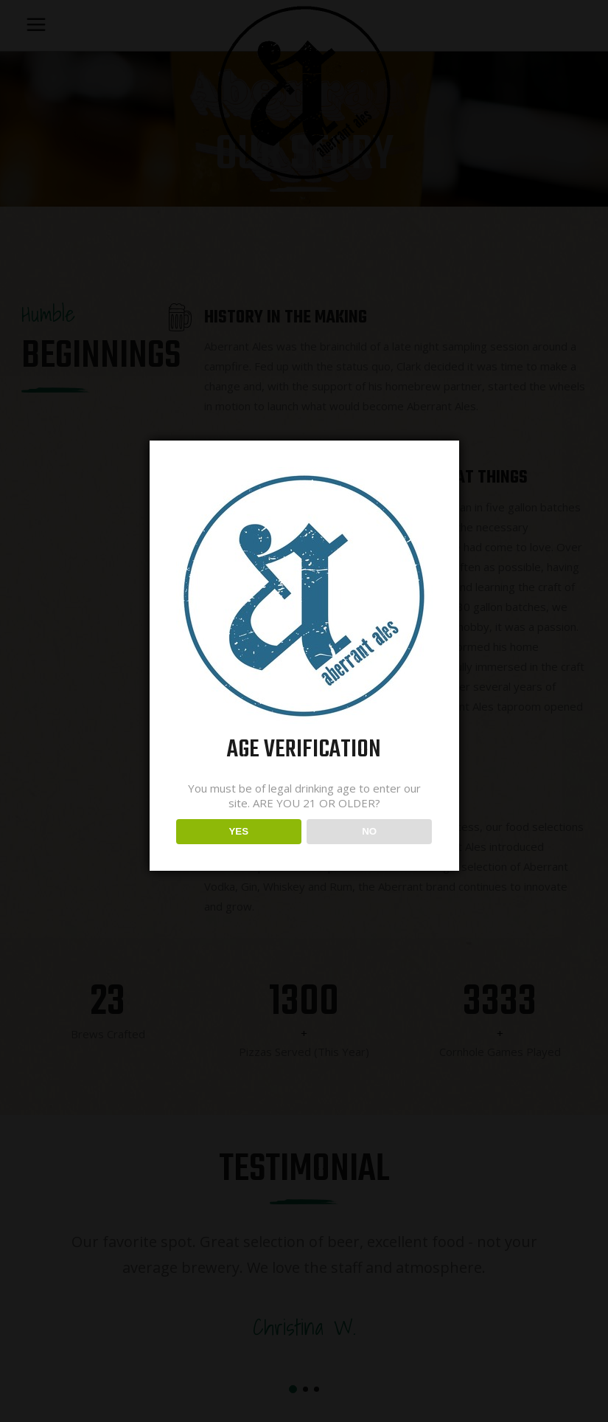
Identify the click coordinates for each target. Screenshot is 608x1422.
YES (238, 831)
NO (369, 831)
